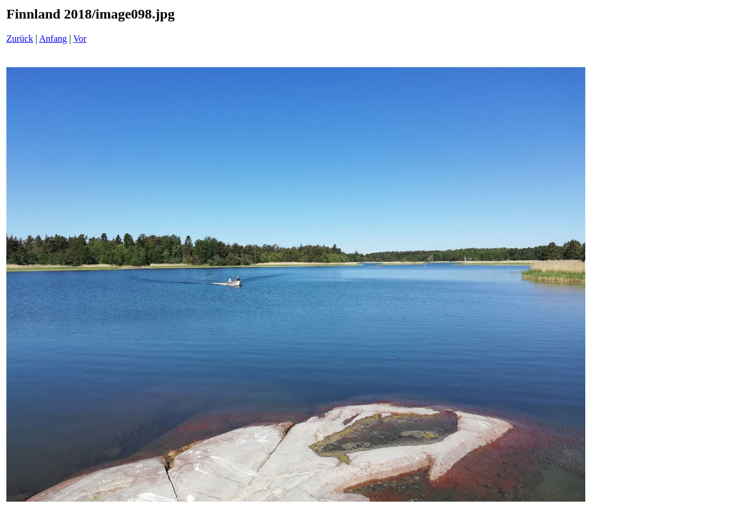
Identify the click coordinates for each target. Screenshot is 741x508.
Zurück (19, 38)
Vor (79, 38)
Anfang (53, 38)
